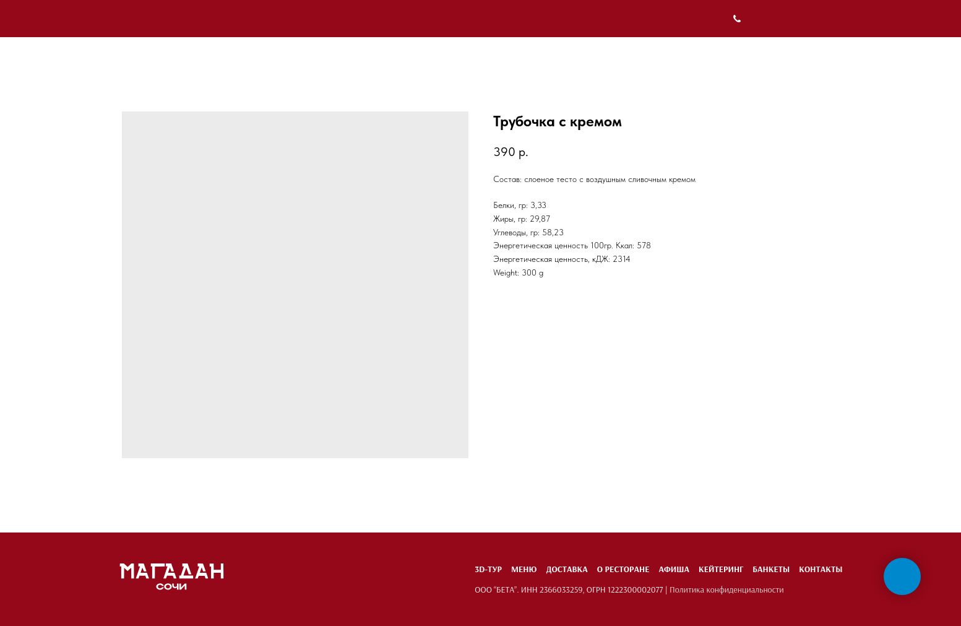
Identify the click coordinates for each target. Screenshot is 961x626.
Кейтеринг (721, 569)
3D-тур (488, 569)
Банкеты (771, 569)
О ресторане (623, 569)
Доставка (566, 569)
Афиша (673, 569)
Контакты (820, 569)
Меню (524, 569)
